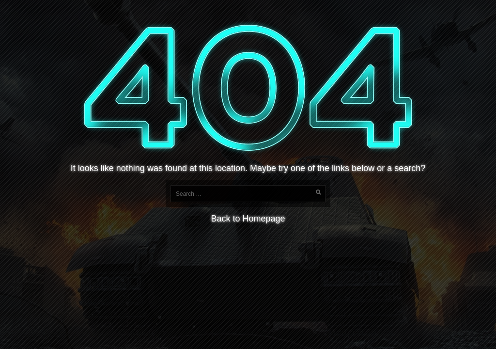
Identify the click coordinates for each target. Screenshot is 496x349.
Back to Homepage (248, 218)
